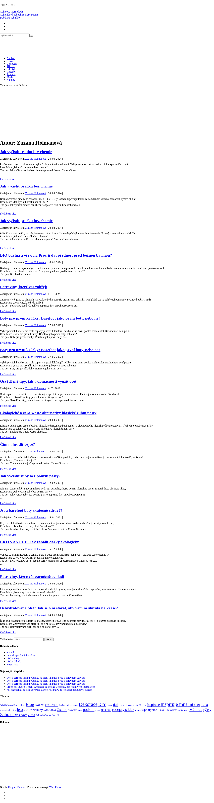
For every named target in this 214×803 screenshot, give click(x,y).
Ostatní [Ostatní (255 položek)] (62, 710)
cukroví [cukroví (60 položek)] (75, 705)
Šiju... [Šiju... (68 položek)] (54, 715)
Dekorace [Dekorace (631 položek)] (88, 704)
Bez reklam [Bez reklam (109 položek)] (19, 705)
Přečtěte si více (8, 179)
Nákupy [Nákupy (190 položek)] (37, 710)
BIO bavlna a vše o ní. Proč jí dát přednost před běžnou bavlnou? (56, 255)
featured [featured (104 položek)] (123, 705)
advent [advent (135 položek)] (4, 705)
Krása (10, 61)
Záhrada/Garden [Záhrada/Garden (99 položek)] (43, 715)
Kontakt (11, 652)
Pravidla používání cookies (21, 655)
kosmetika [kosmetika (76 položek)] (4, 710)
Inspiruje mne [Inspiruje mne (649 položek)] (174, 704)
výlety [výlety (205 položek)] (207, 710)
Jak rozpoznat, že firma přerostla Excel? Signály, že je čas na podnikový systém (49, 689)
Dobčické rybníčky (10, 17)
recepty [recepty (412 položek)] (118, 709)
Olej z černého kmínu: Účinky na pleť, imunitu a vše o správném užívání (46, 677)
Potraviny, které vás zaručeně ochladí (32, 576)
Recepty (11, 71)
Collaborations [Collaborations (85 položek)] (65, 705)
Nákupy (11, 79)
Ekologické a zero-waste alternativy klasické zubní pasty (48, 413)
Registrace (12, 664)
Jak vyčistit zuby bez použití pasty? (30, 476)
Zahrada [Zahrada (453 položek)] (7, 714)
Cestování (12, 63)
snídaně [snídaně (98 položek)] (138, 710)
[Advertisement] (107, 112)
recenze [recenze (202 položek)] (106, 710)
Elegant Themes (16, 787)
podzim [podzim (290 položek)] (88, 710)
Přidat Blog (13, 658)
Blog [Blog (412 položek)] (30, 704)
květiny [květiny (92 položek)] (12, 710)
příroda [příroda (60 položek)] (97, 710)
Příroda (11, 66)
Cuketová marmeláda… (12, 11)
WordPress (55, 787)
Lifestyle (11, 69)
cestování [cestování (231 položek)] (51, 705)
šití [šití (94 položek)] (58, 715)
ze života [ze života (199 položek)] (21, 715)
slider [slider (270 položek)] (129, 710)
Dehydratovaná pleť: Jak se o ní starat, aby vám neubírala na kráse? (59, 608)
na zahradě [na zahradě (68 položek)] (27, 710)
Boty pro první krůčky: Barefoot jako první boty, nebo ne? (50, 318)
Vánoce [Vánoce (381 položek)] (195, 709)
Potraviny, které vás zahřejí (23, 287)
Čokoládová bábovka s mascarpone (19, 14)
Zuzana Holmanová (35, 158)
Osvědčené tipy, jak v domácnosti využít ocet (38, 381)
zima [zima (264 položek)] (31, 715)
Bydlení (11, 58)
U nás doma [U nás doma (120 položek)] (171, 710)
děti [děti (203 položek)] (115, 705)
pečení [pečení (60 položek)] (80, 710)
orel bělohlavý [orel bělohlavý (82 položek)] (49, 710)
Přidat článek (14, 661)
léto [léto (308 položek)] (20, 709)
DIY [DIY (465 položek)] (102, 704)
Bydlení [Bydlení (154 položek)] (39, 705)
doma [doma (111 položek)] (110, 705)
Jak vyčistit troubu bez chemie (26, 151)
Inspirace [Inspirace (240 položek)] (153, 705)
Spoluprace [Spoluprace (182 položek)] (149, 710)
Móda (10, 77)
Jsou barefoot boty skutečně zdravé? (31, 510)
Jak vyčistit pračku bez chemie (26, 186)
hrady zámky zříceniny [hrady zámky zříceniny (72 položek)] (137, 705)
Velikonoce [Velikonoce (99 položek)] (183, 710)
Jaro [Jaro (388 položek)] (204, 704)
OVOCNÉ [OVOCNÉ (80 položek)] (72, 710)
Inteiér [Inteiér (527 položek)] (194, 704)
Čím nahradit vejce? (17, 444)
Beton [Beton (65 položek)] (10, 705)
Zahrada (11, 74)
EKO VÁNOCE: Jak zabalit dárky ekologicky (39, 542)
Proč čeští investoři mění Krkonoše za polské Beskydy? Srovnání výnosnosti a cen (51, 686)
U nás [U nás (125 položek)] (160, 710)
